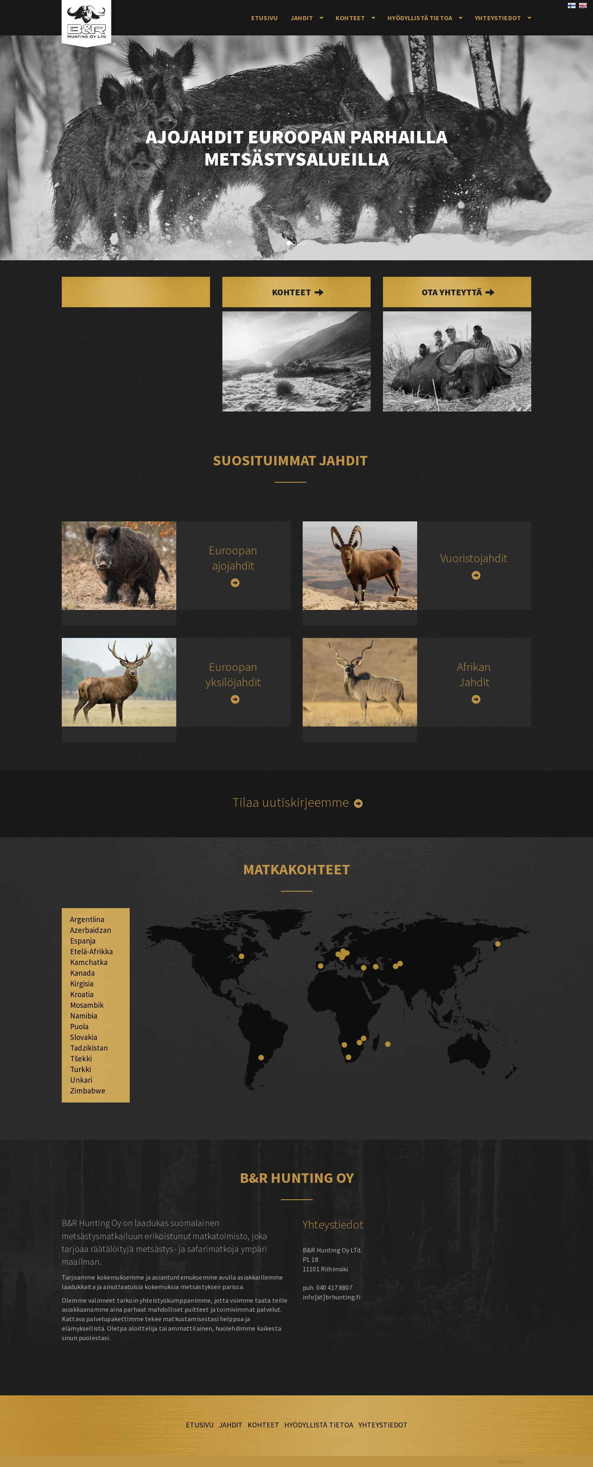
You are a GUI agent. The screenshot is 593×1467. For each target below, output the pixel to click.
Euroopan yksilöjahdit (233, 674)
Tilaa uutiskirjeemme (290, 802)
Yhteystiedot (498, 18)
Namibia (83, 1016)
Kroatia (81, 994)
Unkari (81, 1080)
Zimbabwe (87, 1091)
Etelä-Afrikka (91, 951)
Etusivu (264, 18)
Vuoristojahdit (474, 557)
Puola (79, 1026)
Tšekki (81, 1058)
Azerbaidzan (90, 930)
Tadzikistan (89, 1048)
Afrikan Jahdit (474, 674)
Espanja (83, 941)
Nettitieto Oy (511, 1461)
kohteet (292, 292)
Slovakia (83, 1037)
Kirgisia (81, 983)
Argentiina (87, 919)
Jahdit (301, 18)
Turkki (80, 1069)
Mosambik (87, 1005)
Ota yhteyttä (452, 292)
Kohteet (350, 18)
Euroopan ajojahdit (233, 557)
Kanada (82, 973)
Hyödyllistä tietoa (420, 18)
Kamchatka (88, 962)
